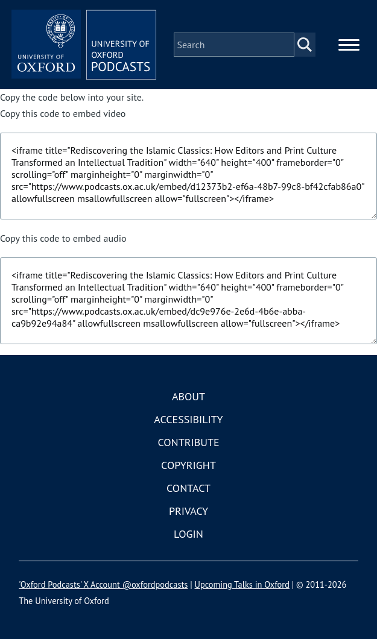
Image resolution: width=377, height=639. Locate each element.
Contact (188, 488)
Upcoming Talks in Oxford (242, 584)
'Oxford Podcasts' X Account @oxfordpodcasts (103, 584)
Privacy (188, 511)
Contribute (188, 442)
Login (188, 534)
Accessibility (188, 419)
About (188, 396)
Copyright (188, 465)
